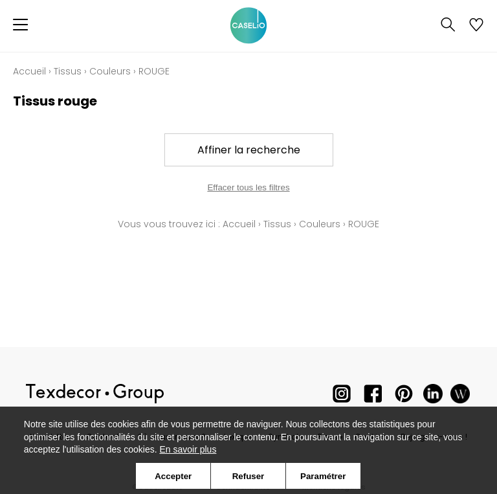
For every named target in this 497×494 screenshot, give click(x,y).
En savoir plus (187, 449)
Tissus (68, 71)
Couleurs (110, 71)
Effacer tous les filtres (248, 187)
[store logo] (248, 26)
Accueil (29, 71)
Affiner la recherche (248, 149)
